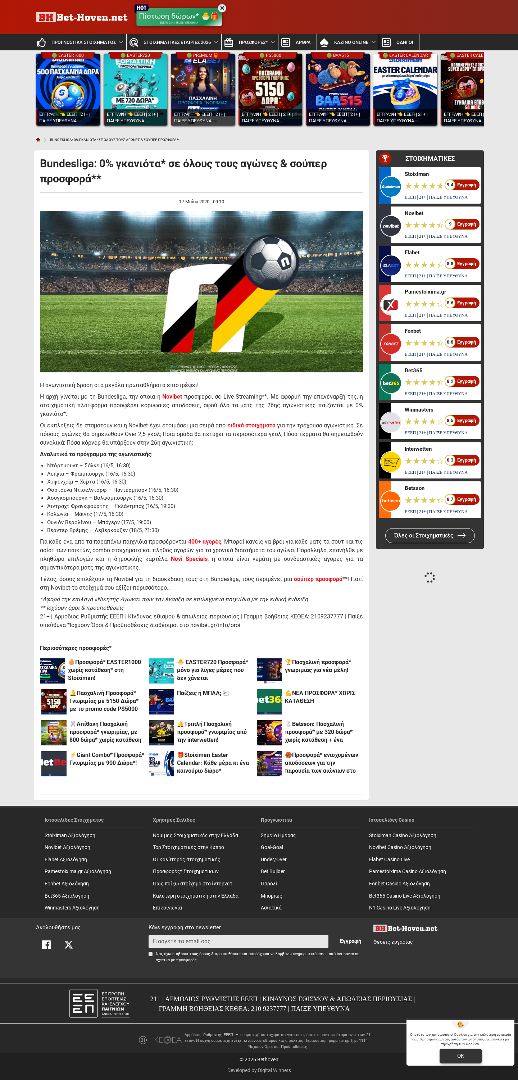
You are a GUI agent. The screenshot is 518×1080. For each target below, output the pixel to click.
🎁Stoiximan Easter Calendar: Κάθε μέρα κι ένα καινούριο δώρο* (213, 763)
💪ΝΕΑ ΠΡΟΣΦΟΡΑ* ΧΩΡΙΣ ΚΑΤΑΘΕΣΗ (320, 697)
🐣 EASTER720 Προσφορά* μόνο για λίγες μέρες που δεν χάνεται (212, 670)
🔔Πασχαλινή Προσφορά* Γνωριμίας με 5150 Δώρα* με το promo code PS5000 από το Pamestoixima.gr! (103, 701)
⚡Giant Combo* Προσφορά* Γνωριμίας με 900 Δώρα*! (106, 759)
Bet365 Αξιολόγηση (67, 896)
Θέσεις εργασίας (393, 942)
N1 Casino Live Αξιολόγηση (400, 908)
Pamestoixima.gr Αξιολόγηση (78, 871)
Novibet (172, 396)
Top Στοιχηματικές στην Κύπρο (188, 847)
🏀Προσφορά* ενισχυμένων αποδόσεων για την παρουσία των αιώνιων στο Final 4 (321, 763)
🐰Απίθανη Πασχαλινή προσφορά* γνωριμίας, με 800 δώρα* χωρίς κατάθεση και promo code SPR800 (105, 732)
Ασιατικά (271, 908)
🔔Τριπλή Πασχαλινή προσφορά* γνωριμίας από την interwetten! (212, 732)
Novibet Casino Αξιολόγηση (400, 847)
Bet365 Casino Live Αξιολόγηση (404, 896)
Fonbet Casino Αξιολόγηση (399, 884)
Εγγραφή (350, 941)
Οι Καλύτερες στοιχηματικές (187, 860)
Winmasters (419, 410)
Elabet (412, 252)
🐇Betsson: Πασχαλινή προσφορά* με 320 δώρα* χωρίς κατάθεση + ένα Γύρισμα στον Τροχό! (319, 732)
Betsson (414, 488)
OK (460, 1056)
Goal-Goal (272, 847)
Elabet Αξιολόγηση (66, 860)
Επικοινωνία (167, 908)
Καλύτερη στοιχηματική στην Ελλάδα (195, 896)
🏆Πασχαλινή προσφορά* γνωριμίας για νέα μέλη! (318, 666)
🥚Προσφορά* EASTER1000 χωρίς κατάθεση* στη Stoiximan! (104, 670)
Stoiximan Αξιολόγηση (70, 835)
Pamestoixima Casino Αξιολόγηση (407, 871)
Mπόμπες (271, 896)
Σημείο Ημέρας (278, 835)
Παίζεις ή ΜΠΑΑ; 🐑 (203, 693)
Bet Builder (273, 871)
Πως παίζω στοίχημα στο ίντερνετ (192, 884)
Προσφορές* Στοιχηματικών (186, 871)
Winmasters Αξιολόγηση (72, 908)
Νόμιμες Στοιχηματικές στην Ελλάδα (195, 835)
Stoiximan (417, 174)
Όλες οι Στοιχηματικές (430, 535)
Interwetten (418, 449)
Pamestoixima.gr (425, 292)
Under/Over (274, 860)
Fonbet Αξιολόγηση (67, 884)
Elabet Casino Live (389, 860)
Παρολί (269, 884)
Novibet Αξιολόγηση (67, 847)
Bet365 (414, 370)
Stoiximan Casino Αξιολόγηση (402, 835)
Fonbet (413, 331)
